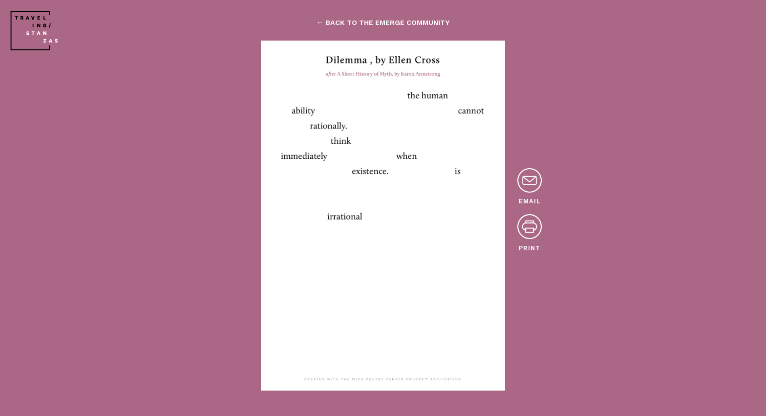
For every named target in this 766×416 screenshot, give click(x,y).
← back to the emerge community (383, 22)
